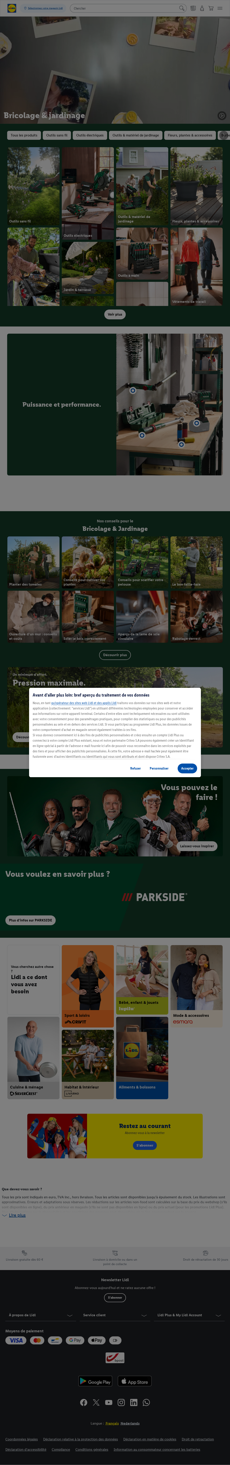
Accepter (187, 768)
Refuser (135, 768)
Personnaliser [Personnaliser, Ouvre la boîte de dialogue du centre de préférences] (159, 768)
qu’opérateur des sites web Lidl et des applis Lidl (84, 703)
